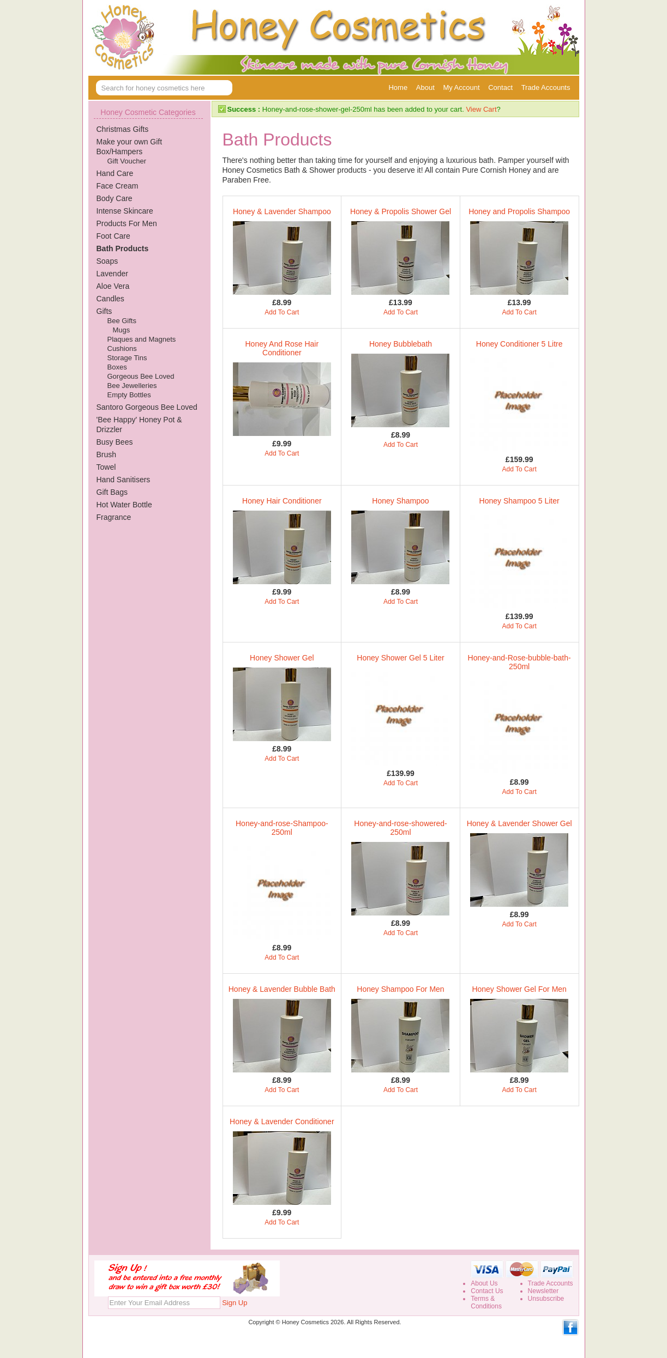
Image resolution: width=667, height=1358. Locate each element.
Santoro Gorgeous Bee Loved (147, 407)
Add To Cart (282, 312)
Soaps (107, 261)
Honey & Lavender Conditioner (282, 1121)
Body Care (115, 198)
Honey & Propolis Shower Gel (400, 211)
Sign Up (234, 1303)
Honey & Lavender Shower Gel (519, 823)
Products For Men (127, 223)
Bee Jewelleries (132, 385)
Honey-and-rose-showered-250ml (400, 827)
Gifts (104, 311)
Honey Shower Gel (282, 657)
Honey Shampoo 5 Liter (519, 500)
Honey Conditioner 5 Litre (519, 344)
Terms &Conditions (486, 1302)
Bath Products (123, 248)
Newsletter (543, 1291)
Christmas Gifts (123, 129)
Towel (106, 467)
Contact (500, 87)
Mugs (121, 330)
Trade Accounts (545, 87)
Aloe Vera (113, 286)
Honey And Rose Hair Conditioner (282, 348)
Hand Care (115, 173)
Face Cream (118, 185)
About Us (484, 1283)
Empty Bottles (129, 395)
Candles (110, 298)
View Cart (481, 109)
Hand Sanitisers (124, 479)
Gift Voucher (127, 161)
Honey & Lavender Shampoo (282, 211)
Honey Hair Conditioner (282, 500)
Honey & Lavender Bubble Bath (282, 989)
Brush (107, 454)
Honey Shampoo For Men (400, 989)
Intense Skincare (125, 211)
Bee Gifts (121, 321)
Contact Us (487, 1291)
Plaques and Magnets (141, 339)
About (425, 87)
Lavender (112, 273)
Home (397, 87)
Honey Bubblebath (400, 344)
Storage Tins (127, 358)
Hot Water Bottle (124, 504)
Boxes (117, 367)
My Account (461, 87)
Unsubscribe (546, 1298)
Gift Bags (112, 492)
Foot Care (113, 236)
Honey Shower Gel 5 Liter (400, 657)
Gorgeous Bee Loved (141, 376)
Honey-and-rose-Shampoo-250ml (282, 827)
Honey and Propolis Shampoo (519, 211)
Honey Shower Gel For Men (519, 989)
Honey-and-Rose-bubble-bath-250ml (519, 662)
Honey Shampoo (400, 500)
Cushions (122, 348)
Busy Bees (115, 442)
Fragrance (114, 517)
